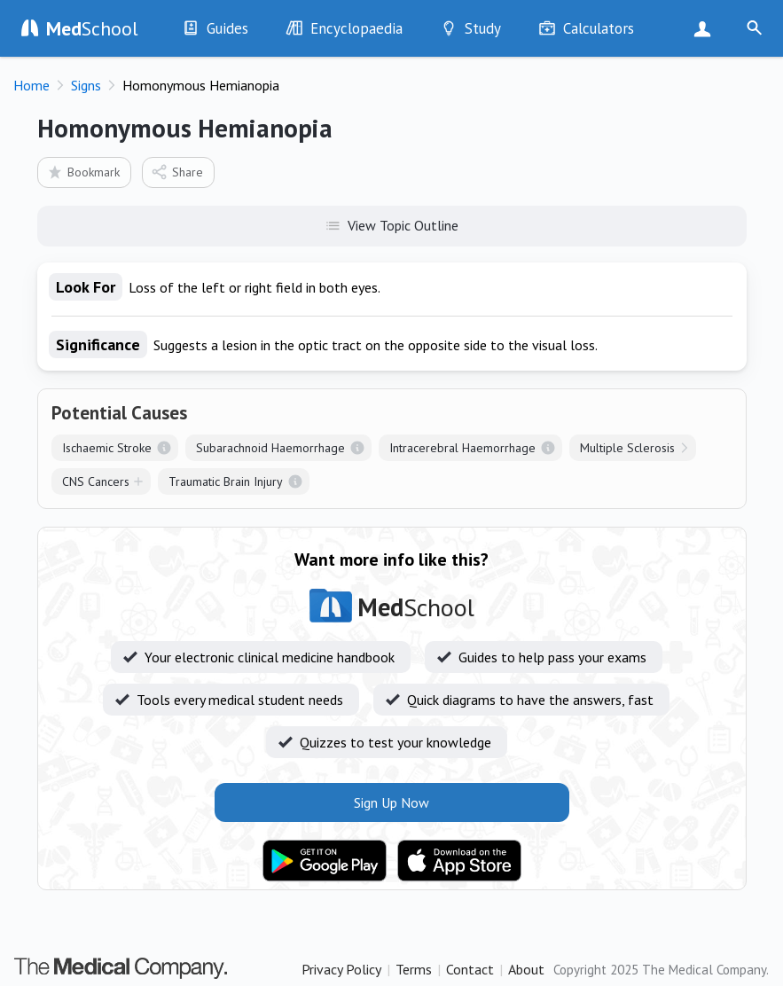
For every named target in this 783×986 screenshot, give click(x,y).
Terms (413, 969)
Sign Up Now (706, 28)
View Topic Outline (391, 224)
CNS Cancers (95, 481)
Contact (470, 969)
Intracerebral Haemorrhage (462, 448)
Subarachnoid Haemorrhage (270, 448)
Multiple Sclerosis (627, 448)
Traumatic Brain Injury (225, 481)
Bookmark (83, 171)
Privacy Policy (341, 969)
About (526, 969)
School (92, 28)
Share (177, 171)
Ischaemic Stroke (107, 448)
